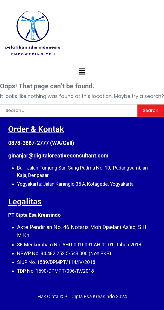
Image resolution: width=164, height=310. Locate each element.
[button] (81, 71)
